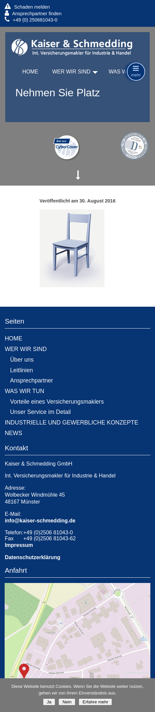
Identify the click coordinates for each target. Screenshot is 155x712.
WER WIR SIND (71, 71)
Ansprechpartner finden (33, 13)
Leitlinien (21, 370)
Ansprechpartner (31, 380)
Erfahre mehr (95, 701)
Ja (49, 701)
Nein (67, 701)
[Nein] (146, 695)
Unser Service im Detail (40, 412)
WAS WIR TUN (24, 391)
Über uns (21, 359)
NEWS (13, 433)
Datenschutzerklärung (32, 557)
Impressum (19, 545)
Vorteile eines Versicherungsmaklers (57, 401)
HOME (30, 71)
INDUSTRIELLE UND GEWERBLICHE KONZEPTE (71, 422)
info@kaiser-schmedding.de (40, 520)
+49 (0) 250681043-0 (31, 20)
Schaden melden (27, 7)
